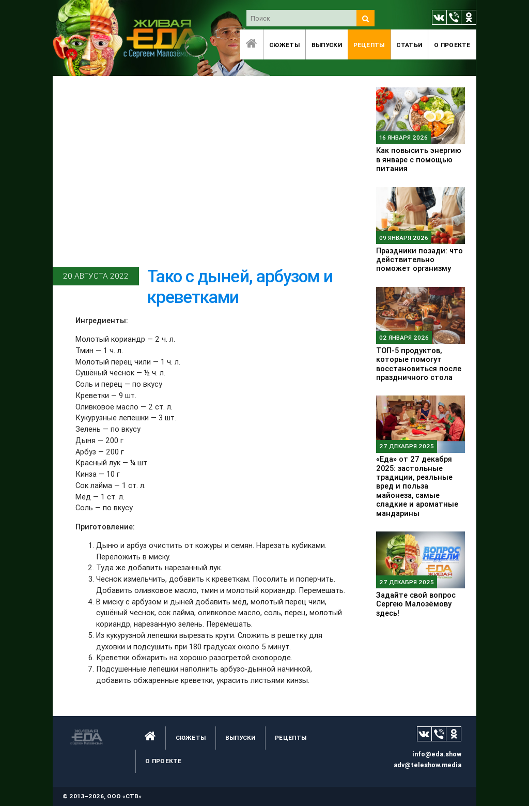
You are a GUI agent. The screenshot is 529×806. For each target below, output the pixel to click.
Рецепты (369, 45)
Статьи (409, 45)
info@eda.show (436, 754)
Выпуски (327, 45)
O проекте (452, 45)
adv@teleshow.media (427, 765)
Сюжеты (284, 45)
